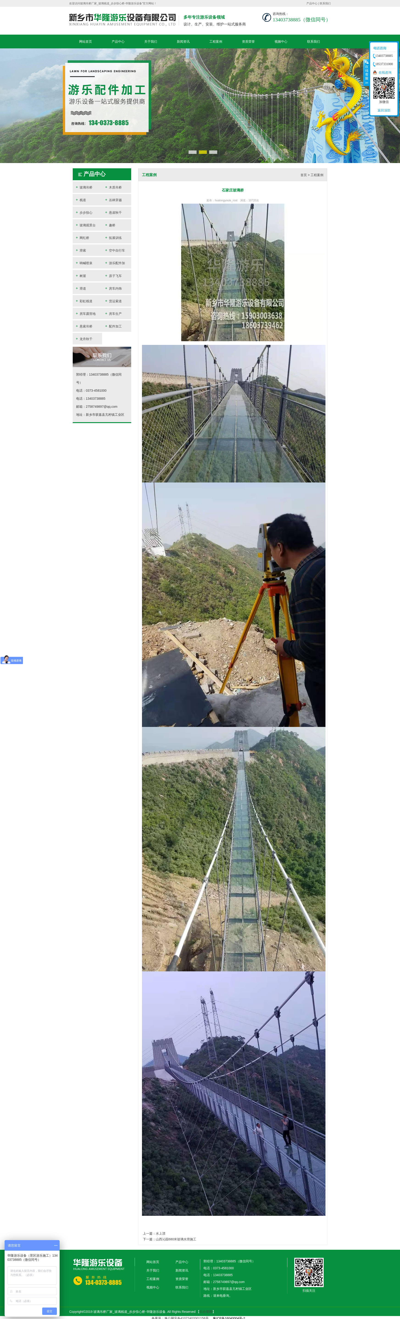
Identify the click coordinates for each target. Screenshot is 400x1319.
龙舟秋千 (83, 339)
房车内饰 (113, 288)
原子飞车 (113, 276)
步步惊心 (83, 212)
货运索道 (113, 301)
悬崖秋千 (113, 212)
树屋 (80, 276)
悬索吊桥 (83, 326)
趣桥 (109, 225)
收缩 (366, 72)
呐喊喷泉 (83, 263)
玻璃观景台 (85, 225)
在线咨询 (385, 72)
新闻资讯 (183, 41)
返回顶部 (384, 110)
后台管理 (206, 1311)
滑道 (80, 288)
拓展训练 (113, 238)
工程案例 (215, 41)
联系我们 (325, 3)
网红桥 (82, 238)
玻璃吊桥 (83, 187)
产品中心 (311, 3)
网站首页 (85, 41)
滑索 (80, 250)
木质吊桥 (113, 187)
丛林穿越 (113, 200)
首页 (303, 175)
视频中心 (281, 41)
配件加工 (113, 326)
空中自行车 (114, 250)
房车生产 (113, 314)
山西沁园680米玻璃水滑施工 (176, 1239)
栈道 (80, 200)
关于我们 (150, 41)
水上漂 (160, 1233)
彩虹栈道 (83, 301)
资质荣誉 (248, 41)
